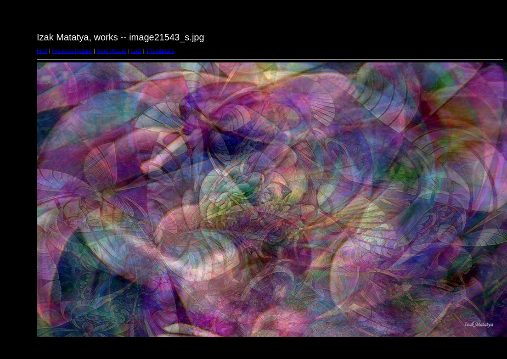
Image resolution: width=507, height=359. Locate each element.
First (42, 51)
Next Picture (111, 51)
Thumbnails (160, 51)
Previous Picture (72, 51)
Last (136, 51)
